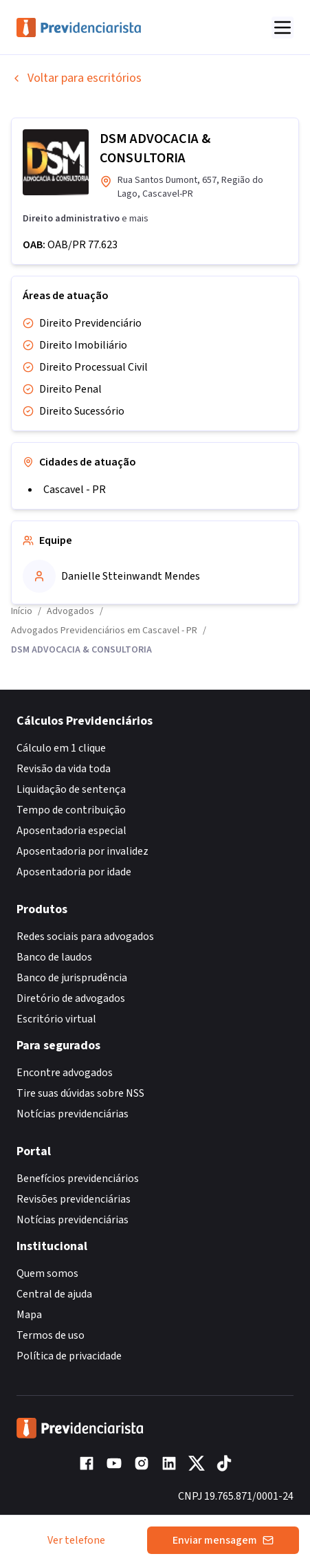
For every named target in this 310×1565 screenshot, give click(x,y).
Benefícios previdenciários (77, 1178)
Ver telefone (76, 1540)
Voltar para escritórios (76, 78)
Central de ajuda (54, 1294)
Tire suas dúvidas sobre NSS (80, 1093)
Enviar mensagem (223, 1540)
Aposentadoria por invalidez (82, 851)
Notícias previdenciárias (72, 1114)
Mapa (29, 1315)
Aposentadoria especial (71, 830)
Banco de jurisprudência (71, 978)
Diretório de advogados (70, 998)
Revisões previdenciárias (73, 1199)
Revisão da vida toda (63, 769)
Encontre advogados (64, 1072)
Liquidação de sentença (71, 789)
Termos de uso (50, 1335)
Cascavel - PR (74, 489)
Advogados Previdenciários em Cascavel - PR (104, 630)
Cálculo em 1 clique (61, 748)
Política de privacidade (69, 1356)
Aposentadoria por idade (73, 872)
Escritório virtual (56, 1019)
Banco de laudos (54, 957)
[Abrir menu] (283, 28)
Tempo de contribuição (71, 810)
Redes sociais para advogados (85, 936)
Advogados (70, 611)
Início (21, 611)
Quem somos (47, 1273)
